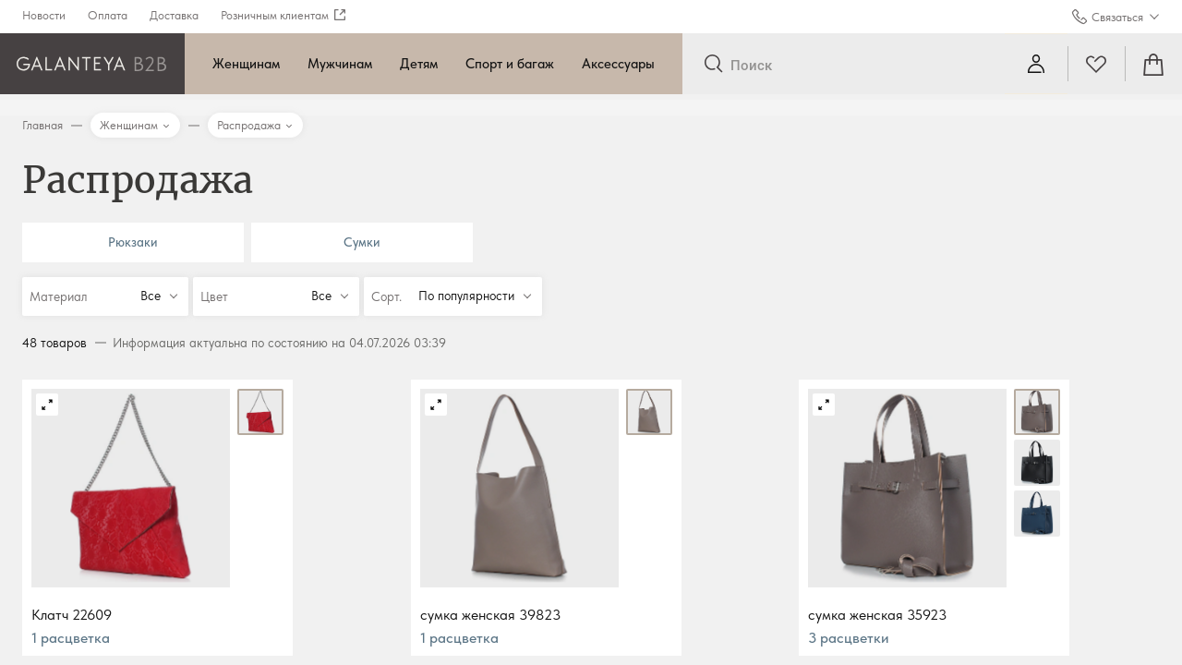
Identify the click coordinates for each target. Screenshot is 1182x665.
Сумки (362, 242)
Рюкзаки (133, 242)
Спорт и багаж (509, 63)
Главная (42, 125)
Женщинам (246, 63)
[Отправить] (713, 64)
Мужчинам (340, 63)
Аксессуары (618, 63)
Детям (419, 63)
